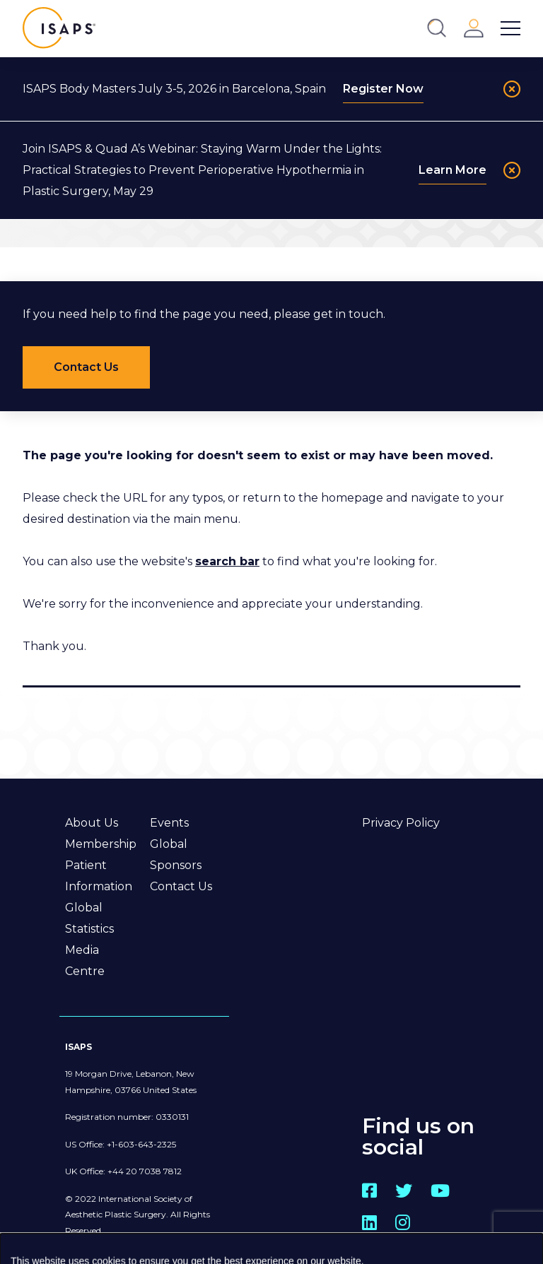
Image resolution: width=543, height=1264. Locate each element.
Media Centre (85, 960)
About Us (91, 822)
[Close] (512, 89)
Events (169, 822)
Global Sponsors (176, 854)
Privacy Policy (401, 822)
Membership (100, 844)
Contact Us (181, 886)
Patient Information (98, 875)
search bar (227, 561)
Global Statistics (89, 918)
